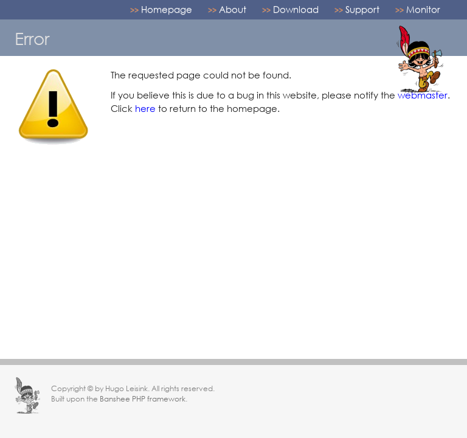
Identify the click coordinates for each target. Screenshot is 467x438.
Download (296, 9)
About (232, 9)
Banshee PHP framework (142, 399)
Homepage (166, 9)
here (145, 108)
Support (362, 9)
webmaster (423, 95)
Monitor (423, 9)
